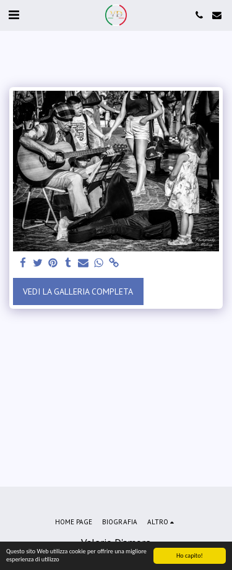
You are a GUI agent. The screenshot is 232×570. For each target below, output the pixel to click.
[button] (13, 14)
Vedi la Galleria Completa (78, 291)
